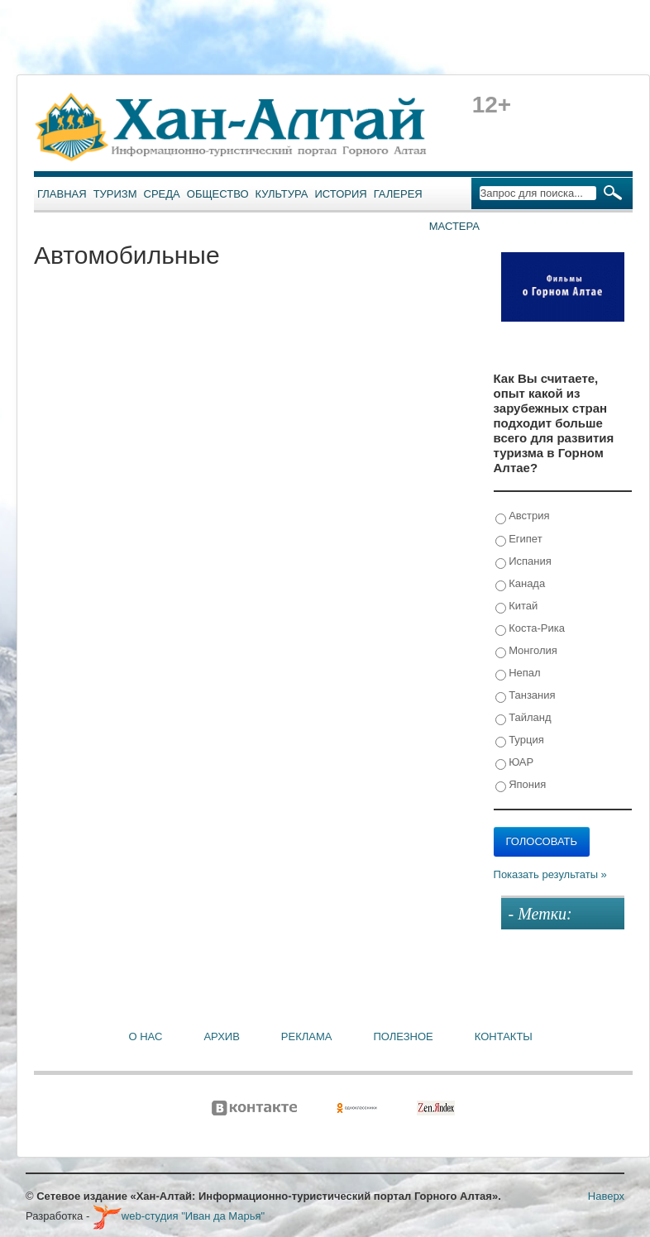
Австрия (522, 516)
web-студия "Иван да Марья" (179, 1216)
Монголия (526, 651)
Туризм (115, 194)
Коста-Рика (530, 629)
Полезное (403, 1036)
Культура (282, 194)
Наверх (606, 1196)
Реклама (306, 1036)
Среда (162, 194)
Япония (521, 785)
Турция (519, 740)
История (341, 194)
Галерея (398, 194)
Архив (221, 1036)
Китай (516, 606)
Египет (518, 540)
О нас (146, 1036)
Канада (520, 584)
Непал (518, 673)
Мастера (454, 226)
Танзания (525, 696)
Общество (218, 194)
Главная (62, 194)
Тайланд (523, 718)
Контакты (504, 1036)
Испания (523, 562)
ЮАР (514, 763)
